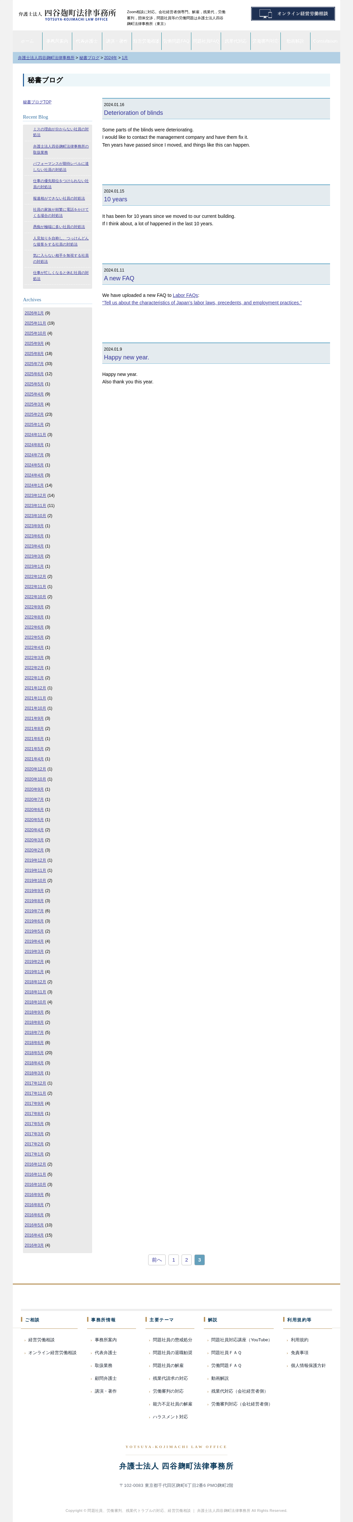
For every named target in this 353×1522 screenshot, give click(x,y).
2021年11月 (35, 698)
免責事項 (299, 1352)
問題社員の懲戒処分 (172, 1339)
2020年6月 (34, 809)
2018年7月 (34, 1032)
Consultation (325, 41)
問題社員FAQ (206, 41)
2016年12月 (35, 1164)
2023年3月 (34, 556)
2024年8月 (34, 444)
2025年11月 (35, 323)
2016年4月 (34, 1235)
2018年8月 (34, 1022)
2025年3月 (34, 404)
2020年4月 (34, 830)
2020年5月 (34, 819)
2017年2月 (34, 1144)
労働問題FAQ (176, 41)
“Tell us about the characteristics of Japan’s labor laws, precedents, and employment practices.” (202, 302)
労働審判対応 (265, 41)
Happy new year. (126, 357)
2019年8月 (34, 900)
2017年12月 (35, 1083)
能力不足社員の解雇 (172, 1403)
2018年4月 (34, 1063)
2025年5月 (34, 384)
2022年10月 (35, 596)
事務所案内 (57, 41)
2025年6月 (34, 374)
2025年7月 (34, 363)
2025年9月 (34, 343)
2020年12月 (35, 769)
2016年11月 (35, 1174)
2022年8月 (34, 617)
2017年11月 (35, 1093)
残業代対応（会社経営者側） (239, 1391)
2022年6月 (34, 627)
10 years (115, 199)
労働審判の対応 (168, 1391)
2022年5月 (34, 637)
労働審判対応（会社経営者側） (242, 1403)
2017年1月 (34, 1154)
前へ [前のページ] (157, 1260)
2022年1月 (34, 678)
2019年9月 (34, 890)
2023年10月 (35, 515)
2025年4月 (34, 394)
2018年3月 (34, 1073)
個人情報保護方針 (308, 1365)
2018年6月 (34, 1042)
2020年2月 (34, 850)
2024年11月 (35, 434)
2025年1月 (34, 424)
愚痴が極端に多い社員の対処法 (59, 227)
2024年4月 (34, 475)
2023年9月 (34, 526)
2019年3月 (34, 951)
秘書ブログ (45, 80)
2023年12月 (35, 495)
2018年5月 (34, 1052)
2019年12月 (35, 860)
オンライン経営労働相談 (52, 1352)
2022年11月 (35, 586)
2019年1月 (34, 971)
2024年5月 (34, 465)
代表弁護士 (87, 41)
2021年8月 (34, 728)
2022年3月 (34, 657)
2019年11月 (35, 870)
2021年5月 (34, 748)
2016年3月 (34, 1245)
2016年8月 (34, 1204)
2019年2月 (34, 961)
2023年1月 (34, 566)
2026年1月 (34, 313)
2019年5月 (34, 931)
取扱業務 (103, 1365)
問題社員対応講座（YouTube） (241, 1339)
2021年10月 (35, 708)
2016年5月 (34, 1225)
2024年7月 (34, 455)
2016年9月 (34, 1194)
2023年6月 (34, 536)
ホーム (27, 41)
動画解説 (295, 41)
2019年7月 (34, 911)
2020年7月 (34, 799)
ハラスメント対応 (170, 1416)
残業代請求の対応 (170, 1378)
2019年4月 (34, 941)
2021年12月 (35, 688)
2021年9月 (34, 718)
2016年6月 (34, 1215)
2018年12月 (35, 982)
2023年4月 (34, 546)
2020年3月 (34, 840)
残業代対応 (236, 41)
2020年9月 (34, 789)
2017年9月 (34, 1103)
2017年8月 (34, 1113)
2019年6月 (34, 921)
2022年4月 (34, 647)
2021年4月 (34, 759)
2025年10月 (35, 333)
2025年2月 (34, 414)
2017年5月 (34, 1123)
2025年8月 (34, 353)
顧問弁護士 (106, 1378)
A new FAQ (119, 278)
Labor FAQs (185, 295)
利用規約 (299, 1339)
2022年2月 (34, 667)
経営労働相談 (146, 41)
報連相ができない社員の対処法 (59, 198)
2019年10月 (35, 880)
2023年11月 (35, 505)
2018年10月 (35, 1002)
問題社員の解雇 (168, 1365)
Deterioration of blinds (133, 112)
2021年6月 (34, 738)
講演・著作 (117, 41)
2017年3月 (34, 1134)
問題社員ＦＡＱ (226, 1352)
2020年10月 (35, 779)
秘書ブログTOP (37, 102)
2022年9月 (34, 607)
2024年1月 (34, 485)
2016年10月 (35, 1184)
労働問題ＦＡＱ (226, 1365)
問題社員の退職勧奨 (172, 1352)
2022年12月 (35, 576)
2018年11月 (35, 992)
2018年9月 (34, 1012)
